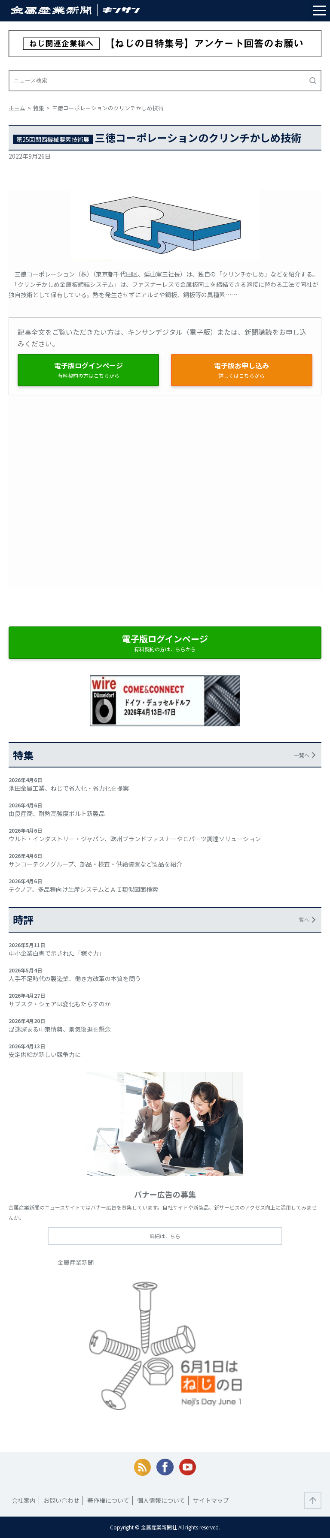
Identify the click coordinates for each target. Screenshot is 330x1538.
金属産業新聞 (76, 1262)
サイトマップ (211, 1500)
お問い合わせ (61, 1500)
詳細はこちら (165, 1236)
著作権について (108, 1500)
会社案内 (24, 1500)
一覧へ (301, 754)
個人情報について (161, 1500)
